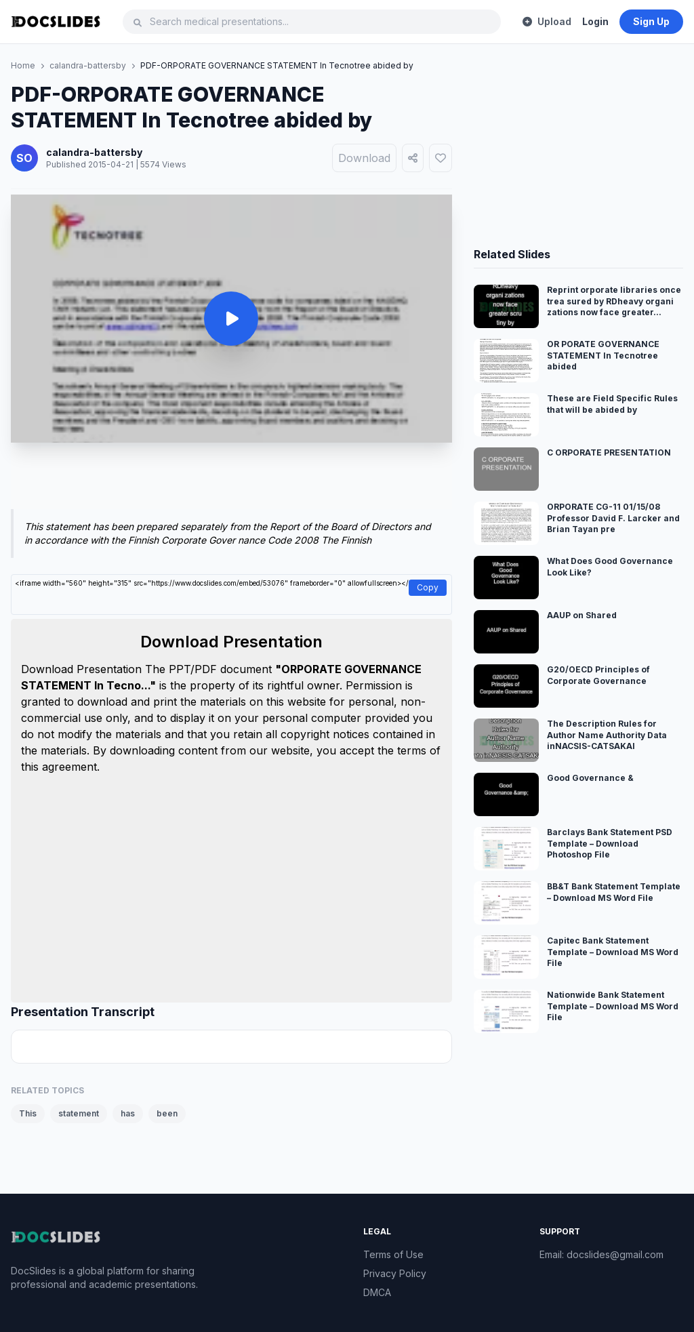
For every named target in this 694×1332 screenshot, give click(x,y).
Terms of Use (393, 1254)
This (28, 1113)
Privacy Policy (394, 1273)
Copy (427, 587)
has (128, 1113)
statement (78, 1113)
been (167, 1113)
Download (364, 158)
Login (595, 21)
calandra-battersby (87, 65)
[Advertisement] (231, 478)
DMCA (377, 1292)
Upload (547, 21)
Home (23, 65)
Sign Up (651, 21)
